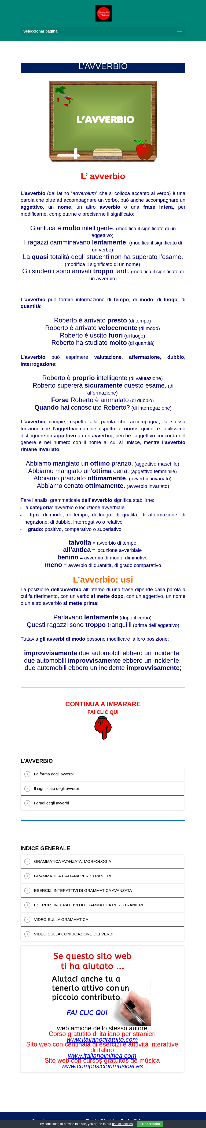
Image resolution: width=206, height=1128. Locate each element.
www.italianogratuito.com (102, 1039)
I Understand (150, 1124)
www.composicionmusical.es (102, 1066)
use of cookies (122, 1124)
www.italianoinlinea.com (102, 1055)
